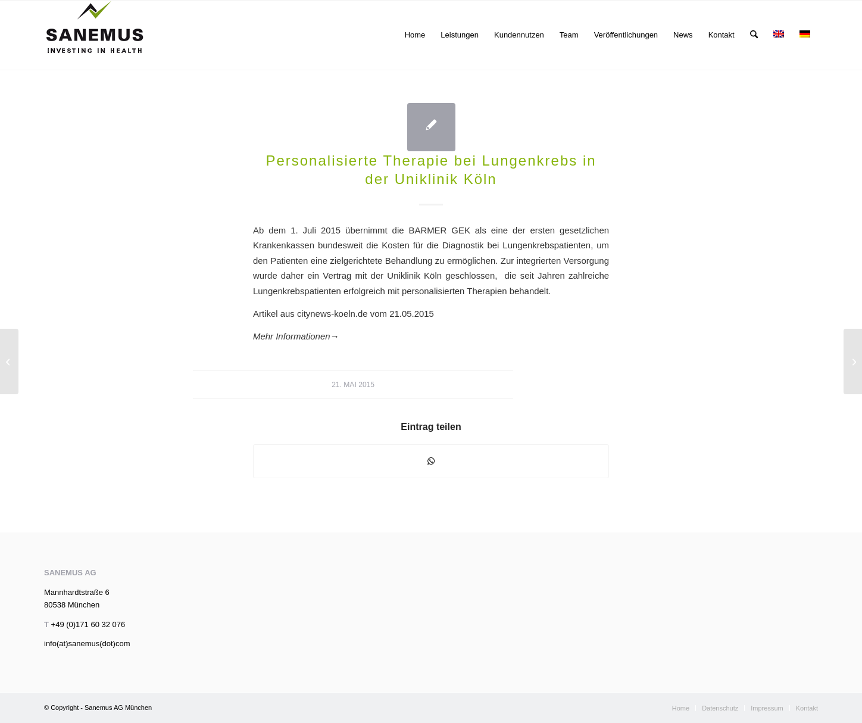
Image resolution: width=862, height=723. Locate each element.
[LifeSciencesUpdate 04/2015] (9, 361)
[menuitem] (415, 35)
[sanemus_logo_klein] (95, 35)
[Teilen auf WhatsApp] (431, 461)
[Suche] (754, 35)
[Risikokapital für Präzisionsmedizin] (853, 361)
